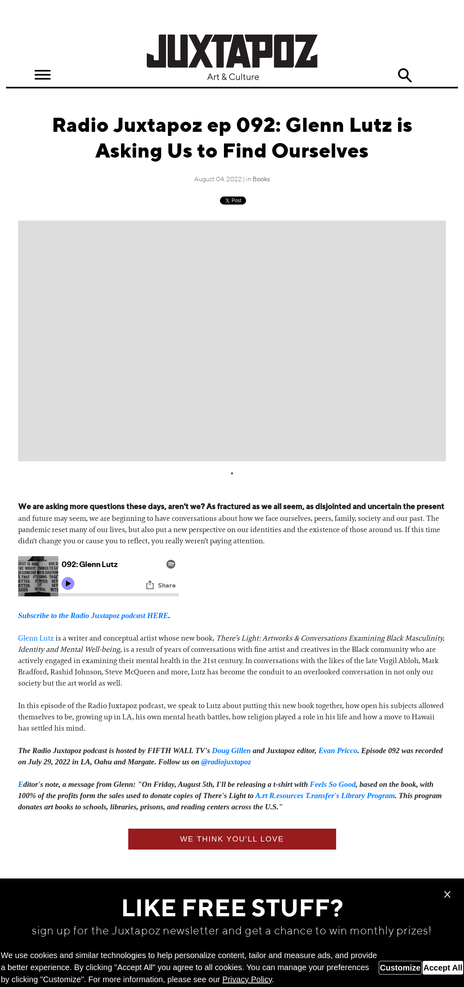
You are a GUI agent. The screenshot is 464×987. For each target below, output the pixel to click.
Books (261, 179)
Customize (400, 967)
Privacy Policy (247, 979)
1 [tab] (232, 473)
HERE (157, 615)
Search (404, 75)
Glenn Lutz (36, 638)
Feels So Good (332, 784)
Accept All (442, 967)
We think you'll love (232, 839)
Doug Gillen (231, 750)
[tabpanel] (232, 341)
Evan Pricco (337, 750)
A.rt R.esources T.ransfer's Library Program (325, 795)
